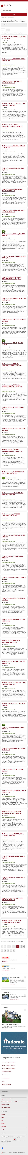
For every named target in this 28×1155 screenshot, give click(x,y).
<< (2, 946)
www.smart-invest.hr (14, 999)
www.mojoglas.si (5, 970)
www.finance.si (5, 961)
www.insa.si (12, 984)
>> (13, 950)
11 (23, 946)
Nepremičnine (4, 17)
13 (5, 950)
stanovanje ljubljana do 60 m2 (8, 1065)
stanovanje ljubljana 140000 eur (8, 1062)
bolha (3, 1081)
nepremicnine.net (5, 1078)
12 (2, 950)
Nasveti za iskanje (5, 1107)
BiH (2, 1120)
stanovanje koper (5, 1074)
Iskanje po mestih (5, 1104)
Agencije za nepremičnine (7, 1098)
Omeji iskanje (4, 24)
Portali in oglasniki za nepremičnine (9, 1101)
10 (20, 946)
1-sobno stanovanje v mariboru (8, 1068)
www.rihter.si (4, 1029)
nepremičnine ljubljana (6, 1071)
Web (2, 30)
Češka (2, 1123)
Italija (2, 1117)
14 (8, 950)
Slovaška (3, 1126)
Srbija (2, 1129)
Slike (7, 30)
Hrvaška (3, 1114)
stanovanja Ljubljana (6, 1084)
